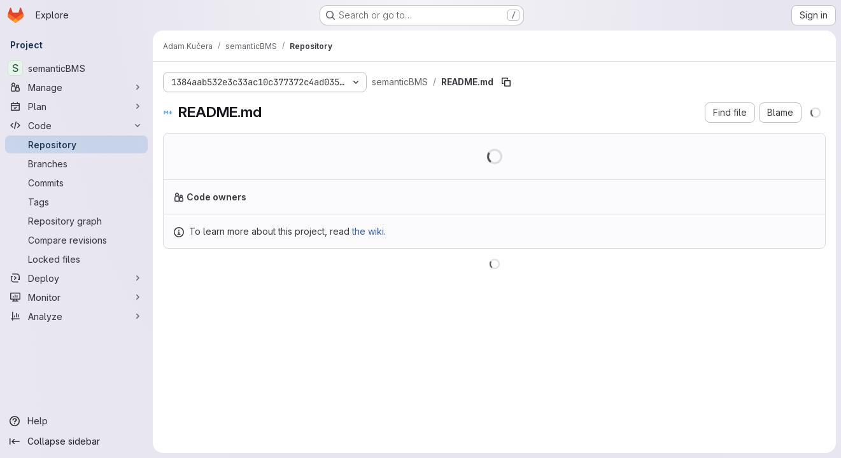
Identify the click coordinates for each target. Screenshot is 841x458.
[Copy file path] (506, 82)
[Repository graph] (76, 221)
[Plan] (76, 106)
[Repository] (76, 144)
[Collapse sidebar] (76, 441)
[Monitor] (76, 297)
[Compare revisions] (76, 240)
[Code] (76, 125)
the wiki (368, 231)
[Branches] (76, 163)
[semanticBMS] (76, 68)
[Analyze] (76, 316)
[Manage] (76, 87)
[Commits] (76, 182)
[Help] (76, 421)
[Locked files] (76, 259)
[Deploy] (76, 278)
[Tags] (76, 202)
